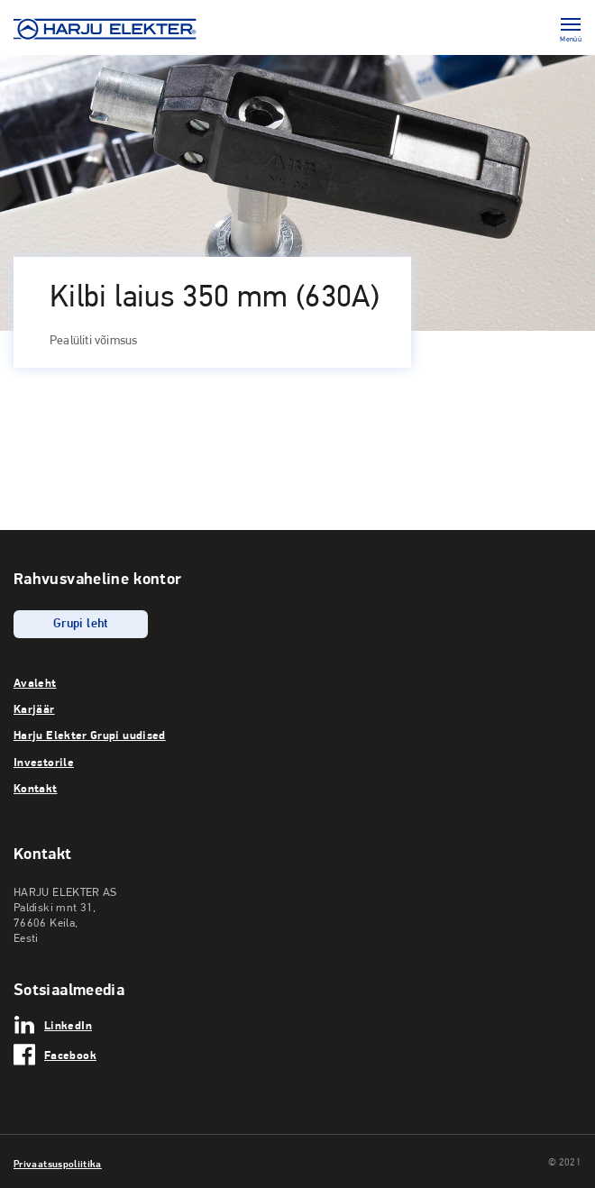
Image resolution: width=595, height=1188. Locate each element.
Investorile (44, 761)
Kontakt (36, 788)
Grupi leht (80, 624)
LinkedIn (68, 1025)
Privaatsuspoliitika (58, 1163)
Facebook (70, 1054)
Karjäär (34, 708)
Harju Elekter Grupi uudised (90, 734)
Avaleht (35, 682)
